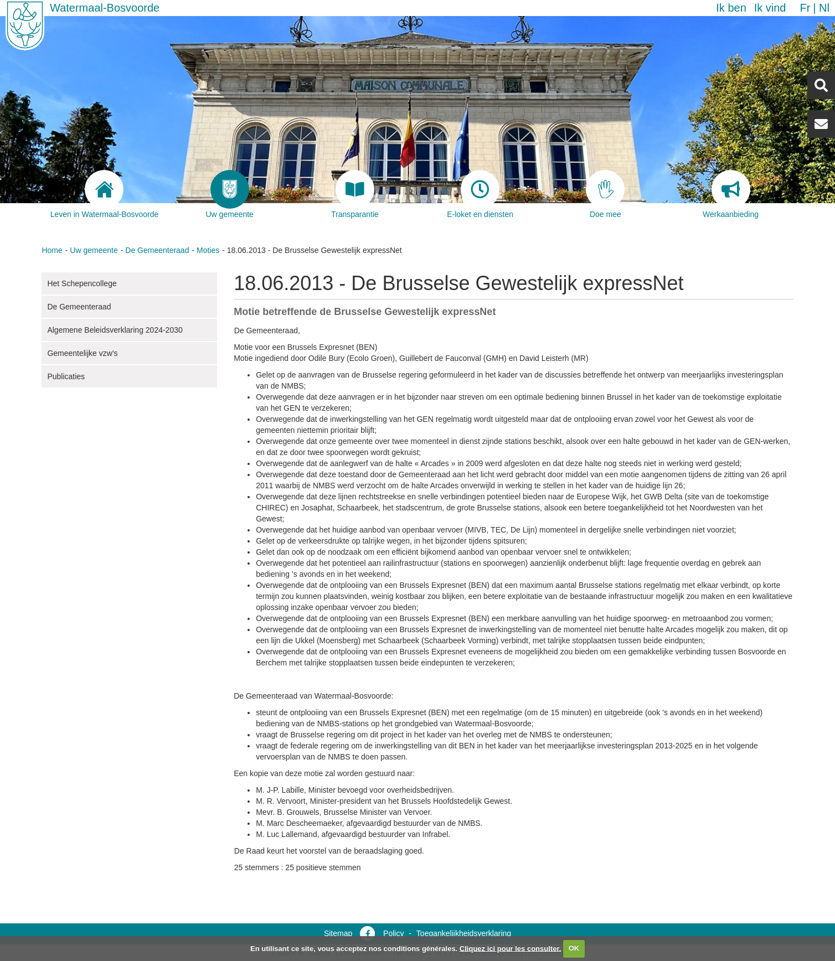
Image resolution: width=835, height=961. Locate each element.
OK (574, 948)
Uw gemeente (93, 250)
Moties (208, 250)
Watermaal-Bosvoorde (104, 8)
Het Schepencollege (81, 283)
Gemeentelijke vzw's (82, 353)
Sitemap (338, 933)
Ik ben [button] (731, 8)
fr (805, 8)
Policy (393, 933)
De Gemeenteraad (157, 250)
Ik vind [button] (770, 8)
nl (824, 8)
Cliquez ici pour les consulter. (510, 948)
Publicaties (66, 376)
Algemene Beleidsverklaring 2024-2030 (114, 330)
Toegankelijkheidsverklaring (463, 933)
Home (52, 250)
